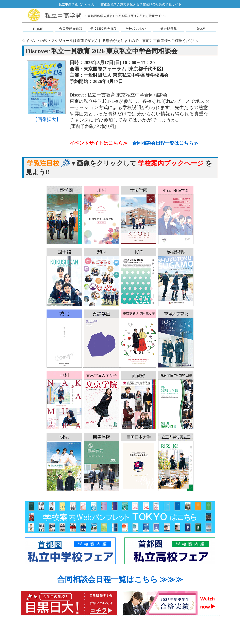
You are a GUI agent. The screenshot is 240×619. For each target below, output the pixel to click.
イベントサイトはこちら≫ (99, 143)
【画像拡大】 (47, 119)
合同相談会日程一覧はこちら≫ (165, 143)
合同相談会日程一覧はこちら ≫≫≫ (120, 579)
